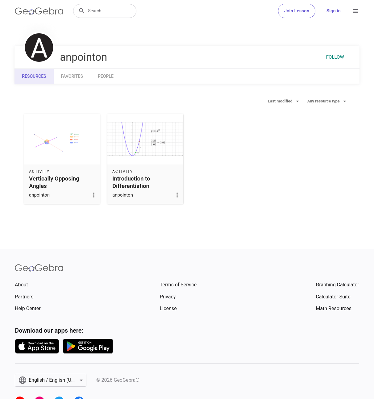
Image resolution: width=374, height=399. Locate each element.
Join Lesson (296, 11)
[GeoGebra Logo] (39, 11)
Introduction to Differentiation (131, 182)
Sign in (333, 11)
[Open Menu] (355, 11)
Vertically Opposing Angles (54, 182)
